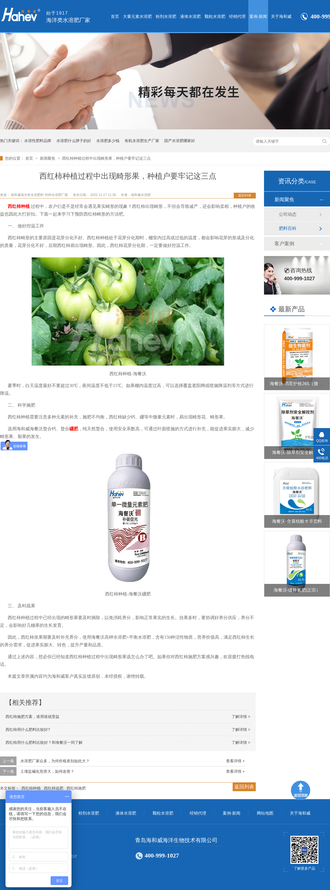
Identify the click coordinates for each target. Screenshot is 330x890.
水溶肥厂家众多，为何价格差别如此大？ (55, 761)
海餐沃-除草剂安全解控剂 (297, 452)
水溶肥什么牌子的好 (73, 140)
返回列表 (244, 195)
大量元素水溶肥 (137, 16)
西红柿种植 (19, 206)
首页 (115, 16)
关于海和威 (281, 16)
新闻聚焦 (48, 158)
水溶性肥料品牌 (37, 140)
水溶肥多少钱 (107, 140)
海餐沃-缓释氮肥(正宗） (297, 590)
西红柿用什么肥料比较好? (28, 729)
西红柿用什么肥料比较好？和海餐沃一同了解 (44, 742)
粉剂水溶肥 (166, 16)
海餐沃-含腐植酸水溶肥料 (297, 521)
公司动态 (287, 214)
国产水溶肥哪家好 (179, 140)
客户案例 (284, 243)
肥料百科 (287, 228)
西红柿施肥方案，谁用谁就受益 (32, 716)
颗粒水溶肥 (215, 16)
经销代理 (237, 16)
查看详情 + (235, 761)
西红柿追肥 (53, 788)
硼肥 (73, 428)
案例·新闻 (258, 16)
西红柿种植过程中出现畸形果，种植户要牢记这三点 (106, 158)
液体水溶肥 (190, 16)
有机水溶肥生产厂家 (142, 140)
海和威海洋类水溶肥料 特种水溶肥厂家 (40, 195)
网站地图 (265, 813)
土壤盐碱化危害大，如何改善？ (47, 771)
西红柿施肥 (76, 788)
